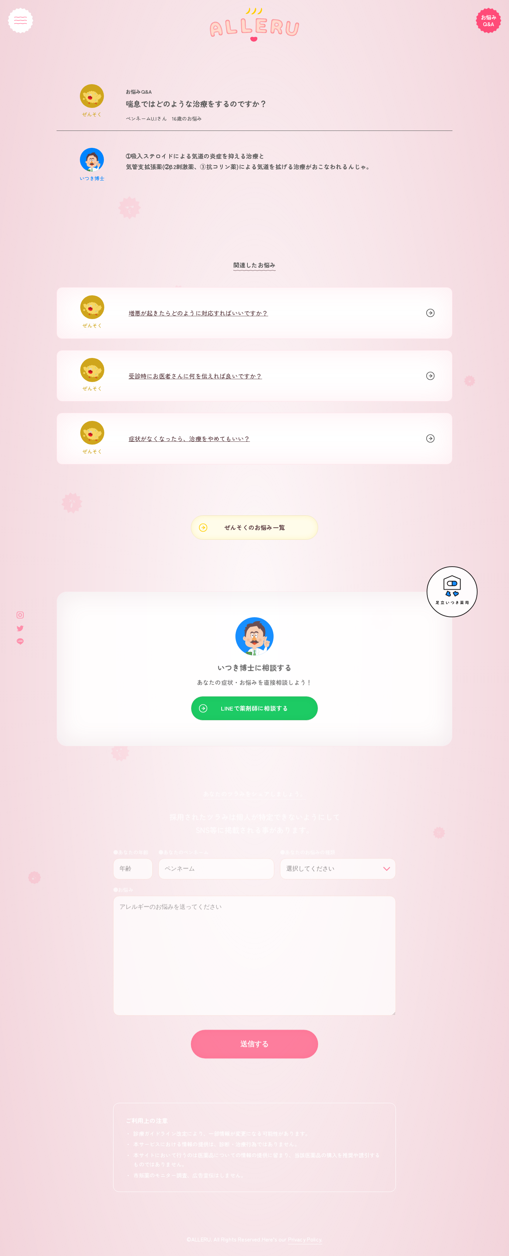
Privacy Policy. (305, 1239)
